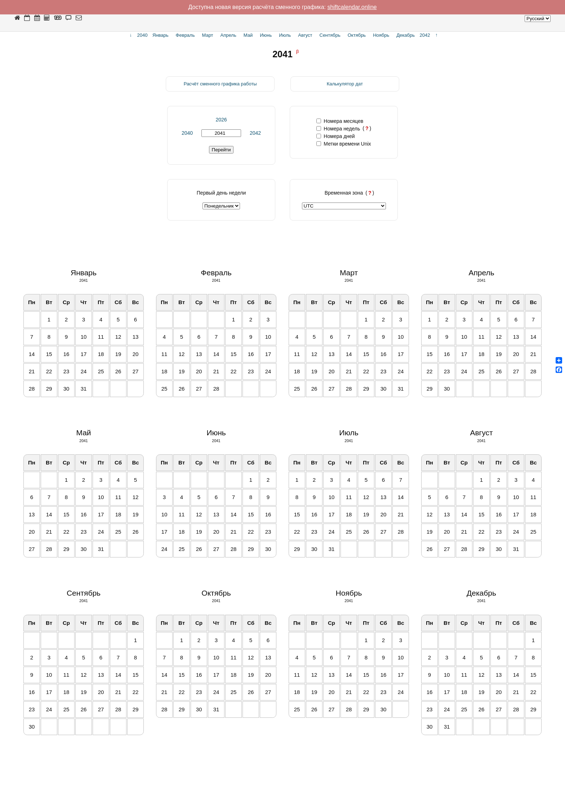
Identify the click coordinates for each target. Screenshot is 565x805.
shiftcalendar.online (352, 7)
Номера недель (338, 129)
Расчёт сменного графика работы (220, 83)
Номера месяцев (339, 121)
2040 (187, 133)
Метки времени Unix (343, 144)
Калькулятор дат (345, 83)
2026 (221, 119)
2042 (255, 133)
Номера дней (335, 136)
